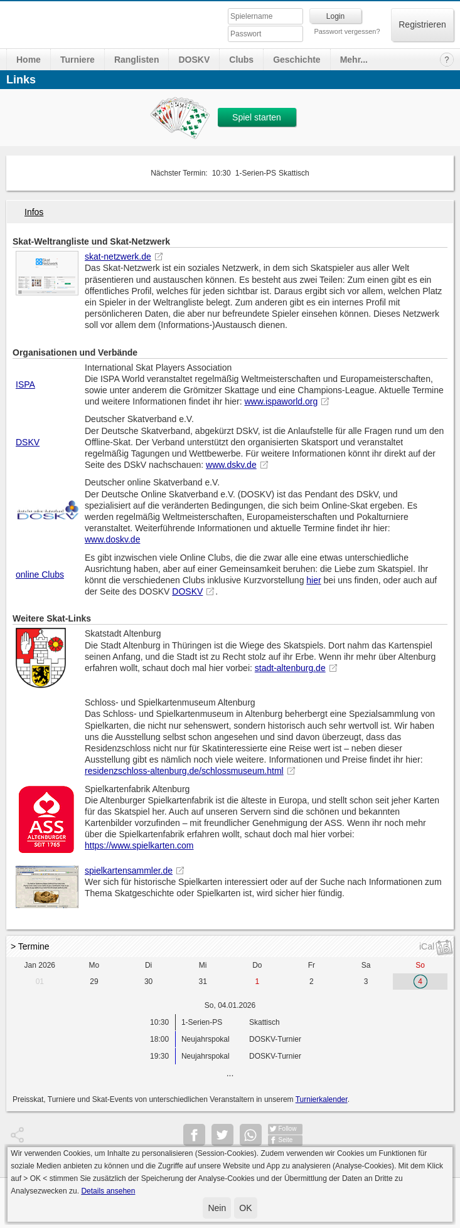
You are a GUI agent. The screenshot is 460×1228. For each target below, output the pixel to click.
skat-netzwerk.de (118, 256)
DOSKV (194, 60)
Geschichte (296, 60)
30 (148, 981)
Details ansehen (108, 1191)
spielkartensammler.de (129, 870)
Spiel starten (256, 117)
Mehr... (354, 60)
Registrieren (422, 24)
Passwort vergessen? (347, 31)
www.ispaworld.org (281, 401)
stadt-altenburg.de (290, 668)
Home (28, 60)
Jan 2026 (39, 965)
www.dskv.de (231, 465)
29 (94, 981)
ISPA (25, 384)
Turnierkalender (322, 1099)
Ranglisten (136, 60)
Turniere (77, 60)
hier (313, 580)
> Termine (30, 946)
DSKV (28, 442)
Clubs (241, 60)
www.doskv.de (112, 539)
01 (40, 981)
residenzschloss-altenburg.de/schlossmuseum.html (184, 771)
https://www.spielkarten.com (139, 845)
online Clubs (40, 574)
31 (203, 981)
